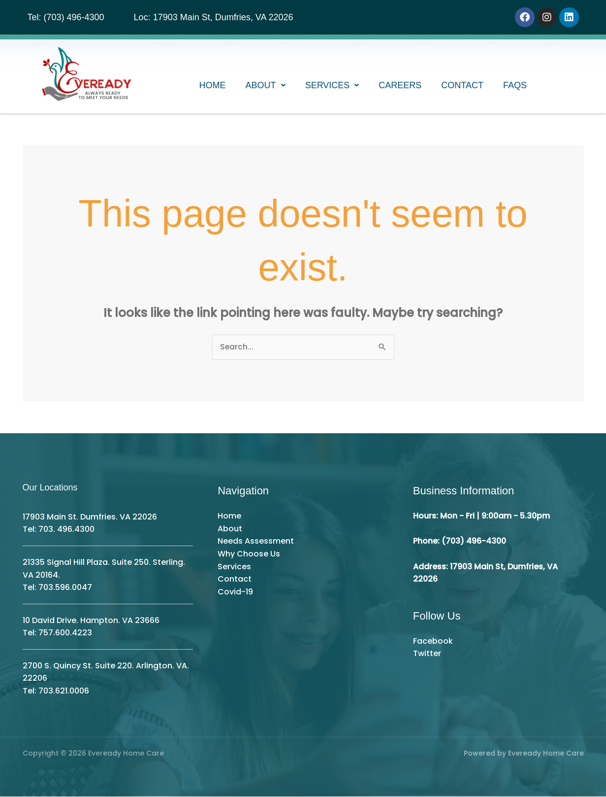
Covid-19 (235, 592)
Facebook (433, 641)
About (266, 86)
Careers (400, 86)
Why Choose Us (249, 554)
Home (212, 86)
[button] (265, 86)
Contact (462, 86)
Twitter (427, 653)
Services (332, 86)
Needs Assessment (256, 541)
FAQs (515, 86)
